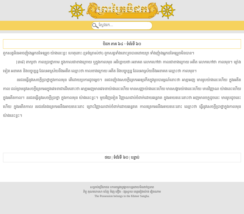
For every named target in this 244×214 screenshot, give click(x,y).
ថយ (108, 157)
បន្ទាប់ (135, 157)
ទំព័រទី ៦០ (133, 44)
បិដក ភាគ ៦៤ (113, 44)
